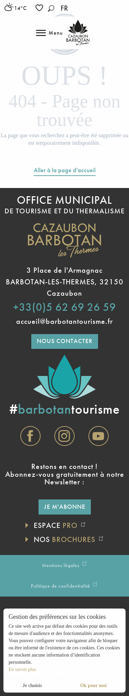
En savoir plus (22, 669)
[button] (51, 8)
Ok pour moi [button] (93, 685)
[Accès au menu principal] (49, 33)
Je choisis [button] (32, 685)
